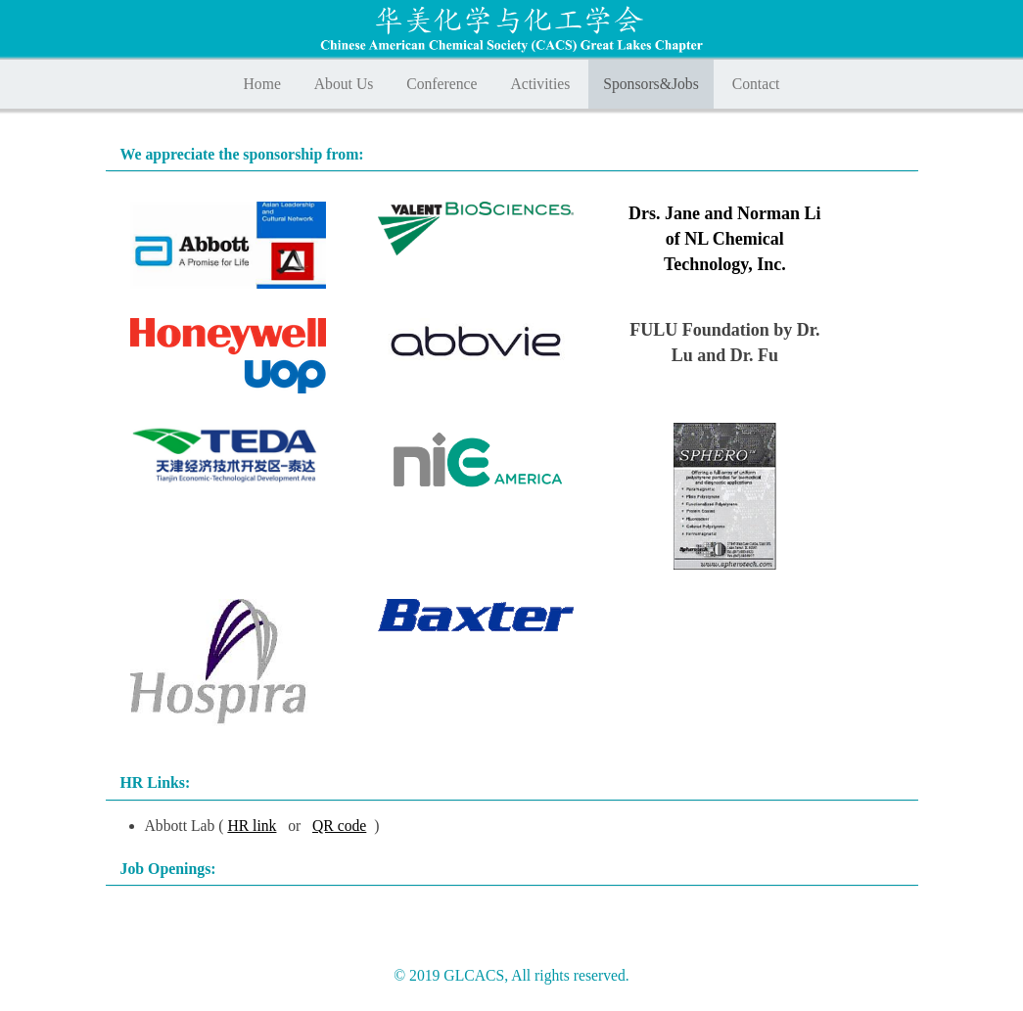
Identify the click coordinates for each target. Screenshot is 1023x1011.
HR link (251, 825)
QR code (339, 825)
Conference (441, 83)
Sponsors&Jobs (651, 83)
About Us (344, 83)
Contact (756, 83)
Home (262, 83)
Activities (540, 83)
